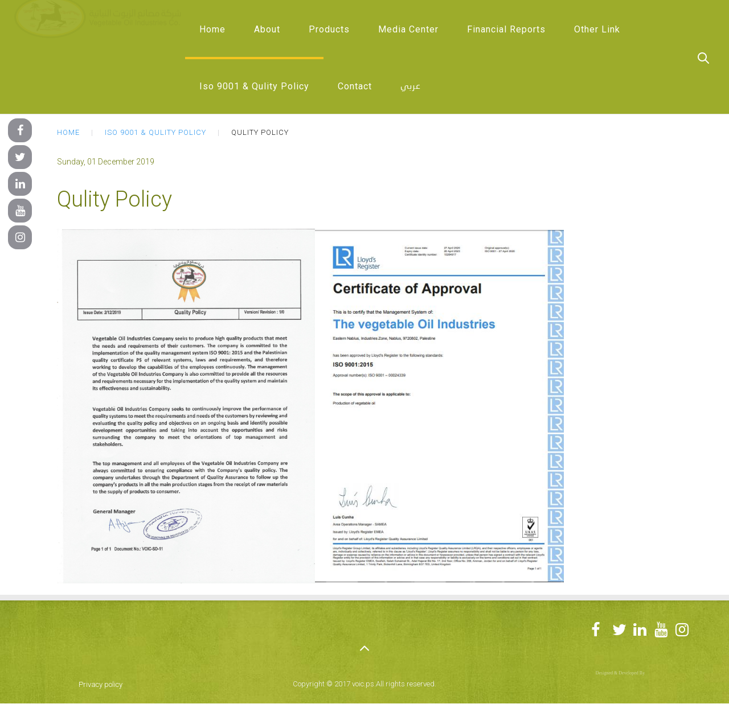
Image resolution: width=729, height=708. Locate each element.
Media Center (408, 29)
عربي (410, 86)
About (267, 29)
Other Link (597, 29)
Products (329, 29)
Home (212, 29)
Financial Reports (506, 29)
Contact (355, 86)
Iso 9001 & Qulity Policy (254, 86)
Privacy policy (100, 684)
